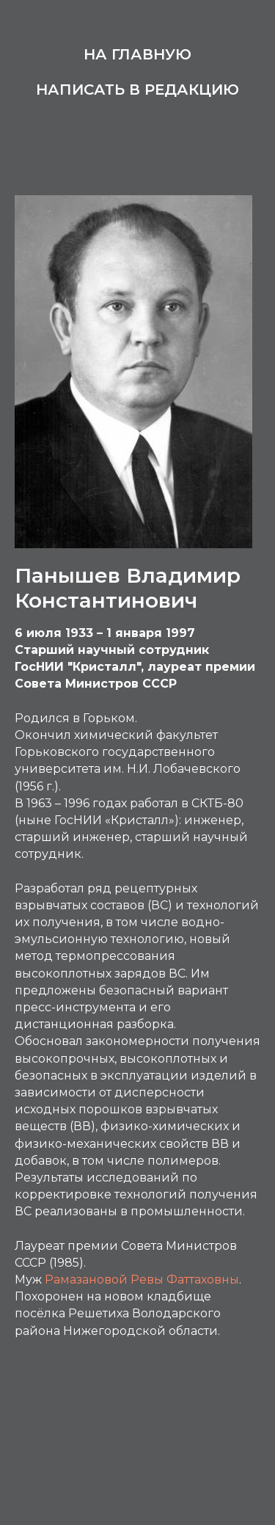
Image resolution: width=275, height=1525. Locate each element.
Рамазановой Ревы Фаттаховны (142, 1279)
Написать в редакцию (137, 89)
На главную (137, 54)
